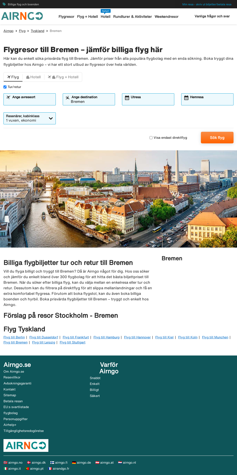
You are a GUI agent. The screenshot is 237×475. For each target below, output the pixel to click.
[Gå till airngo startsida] (22, 15)
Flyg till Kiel (164, 337)
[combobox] (32, 101)
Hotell (105, 16)
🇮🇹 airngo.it (12, 468)
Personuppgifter (15, 419)
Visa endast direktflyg (168, 137)
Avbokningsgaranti (17, 383)
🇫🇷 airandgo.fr (58, 468)
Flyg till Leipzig (43, 342)
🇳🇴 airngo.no (12, 462)
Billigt (94, 389)
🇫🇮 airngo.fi (59, 462)
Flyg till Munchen (215, 337)
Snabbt (95, 378)
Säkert (95, 395)
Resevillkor (11, 377)
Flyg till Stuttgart (72, 342)
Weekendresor (166, 16)
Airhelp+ (9, 424)
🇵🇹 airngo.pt (34, 468)
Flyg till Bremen (15, 342)
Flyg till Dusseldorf (43, 337)
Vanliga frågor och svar (212, 16)
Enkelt (95, 383)
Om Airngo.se (13, 371)
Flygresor (66, 16)
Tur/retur (12, 86)
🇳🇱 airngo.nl (127, 462)
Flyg (22, 30)
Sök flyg (217, 137)
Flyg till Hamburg (106, 337)
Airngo (8, 30)
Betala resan (13, 401)
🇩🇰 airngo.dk (36, 462)
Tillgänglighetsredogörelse (23, 430)
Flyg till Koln (187, 337)
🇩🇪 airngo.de (81, 462)
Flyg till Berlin (14, 337)
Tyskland (37, 30)
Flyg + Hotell (87, 16)
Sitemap (9, 395)
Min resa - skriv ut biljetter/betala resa (206, 4)
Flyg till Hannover (137, 337)
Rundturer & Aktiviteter (132, 16)
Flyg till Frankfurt (76, 337)
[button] (13, 77)
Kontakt (9, 389)
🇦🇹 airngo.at (104, 462)
